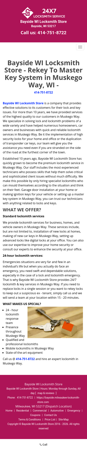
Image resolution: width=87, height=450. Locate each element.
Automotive (57, 410)
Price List (50, 419)
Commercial (40, 410)
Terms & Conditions (29, 419)
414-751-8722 (51, 32)
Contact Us (50, 415)
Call (43, 444)
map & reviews (46, 393)
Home (9, 410)
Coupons (35, 415)
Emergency (73, 410)
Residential (22, 410)
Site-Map (64, 419)
